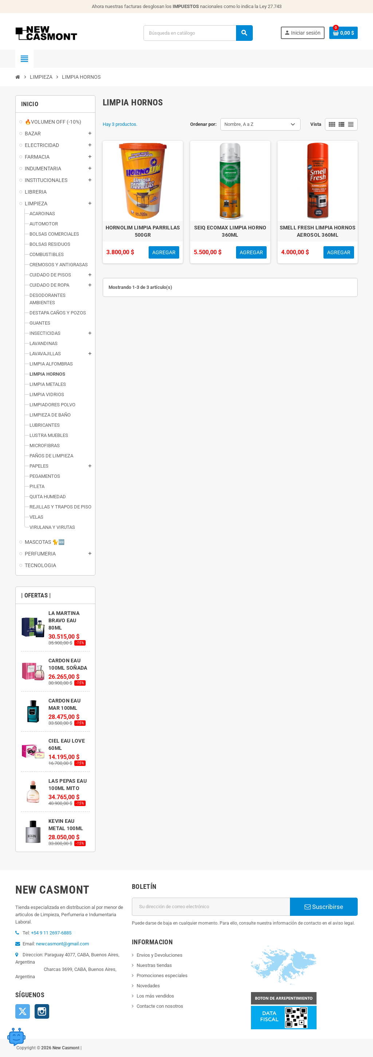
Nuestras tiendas (154, 965)
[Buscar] (198, 33)
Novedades (148, 985)
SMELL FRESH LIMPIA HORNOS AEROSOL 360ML (318, 231)
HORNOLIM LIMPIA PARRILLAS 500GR (143, 231)
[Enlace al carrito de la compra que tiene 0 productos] (343, 33)
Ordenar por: (203, 124)
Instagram (42, 1011)
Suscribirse (324, 906)
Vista (315, 124)
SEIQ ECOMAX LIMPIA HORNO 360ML (230, 231)
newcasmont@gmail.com (62, 943)
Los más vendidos (155, 996)
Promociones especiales (162, 975)
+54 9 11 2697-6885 (51, 933)
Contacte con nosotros (160, 1006)
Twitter (22, 1011)
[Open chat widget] (16, 1037)
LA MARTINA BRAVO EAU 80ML (63, 620)
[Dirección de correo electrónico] (211, 907)
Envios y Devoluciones (159, 955)
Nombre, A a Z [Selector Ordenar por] (239, 124)
